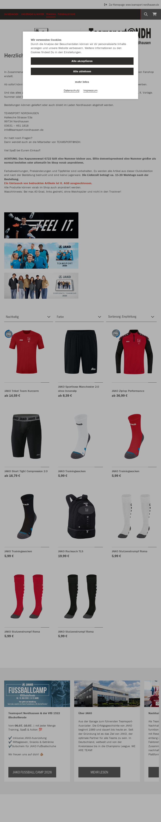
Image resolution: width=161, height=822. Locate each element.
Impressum (90, 91)
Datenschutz (71, 91)
